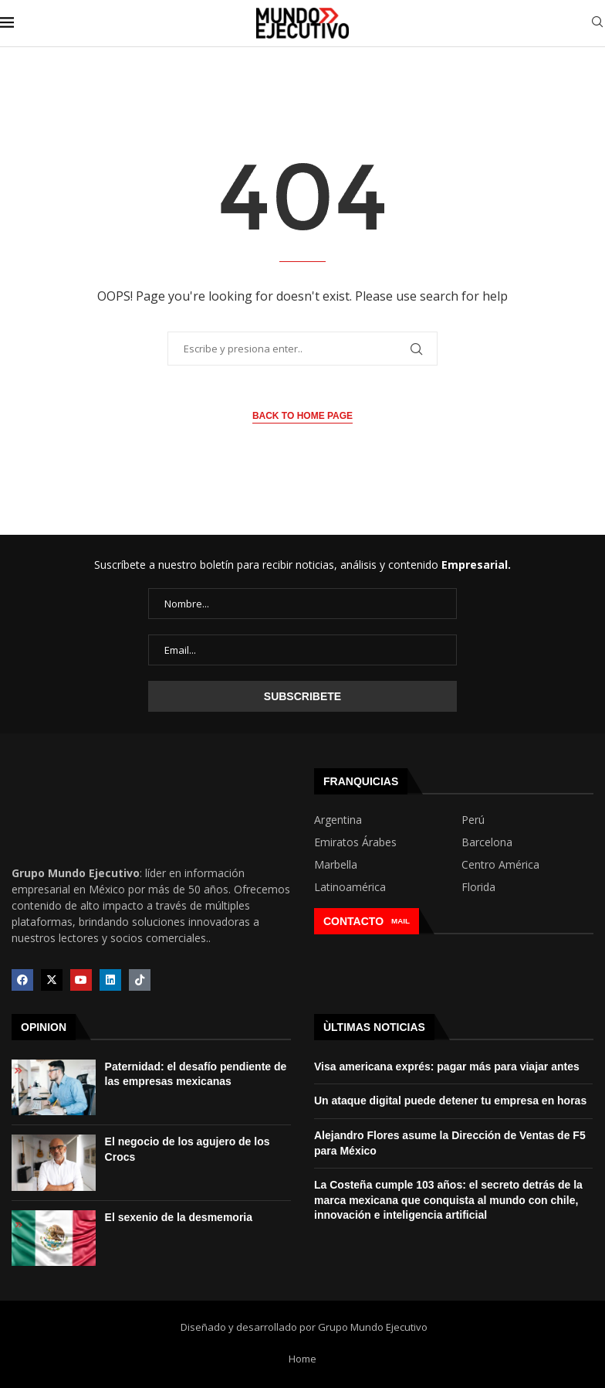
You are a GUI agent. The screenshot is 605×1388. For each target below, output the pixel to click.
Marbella (335, 864)
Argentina (338, 820)
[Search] (597, 23)
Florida (478, 887)
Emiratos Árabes (355, 842)
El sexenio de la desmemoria (178, 1217)
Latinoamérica (350, 887)
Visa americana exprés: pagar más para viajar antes (447, 1066)
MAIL (400, 921)
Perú (473, 820)
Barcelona (486, 842)
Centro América (500, 864)
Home (302, 1359)
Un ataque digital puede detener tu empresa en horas (450, 1100)
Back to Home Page (302, 415)
